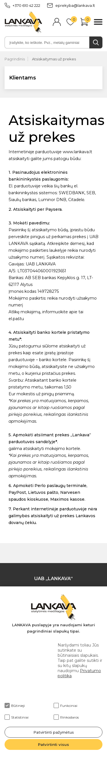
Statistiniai (17, 717)
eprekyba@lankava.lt (71, 5)
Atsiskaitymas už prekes (54, 59)
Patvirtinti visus (53, 744)
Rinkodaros (66, 717)
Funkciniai (65, 705)
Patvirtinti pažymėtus (53, 732)
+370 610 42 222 (22, 5)
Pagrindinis (15, 59)
